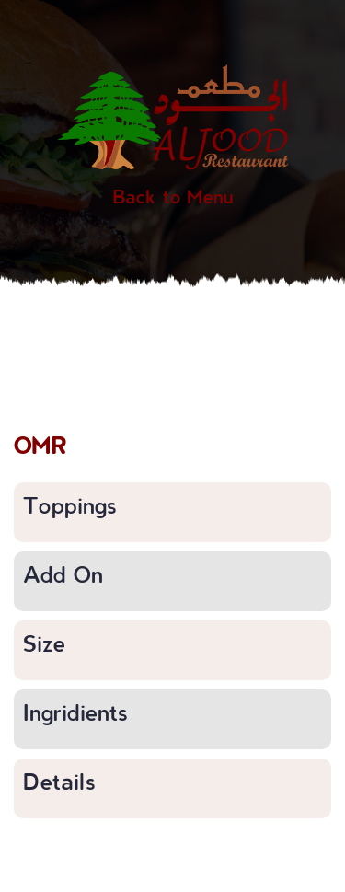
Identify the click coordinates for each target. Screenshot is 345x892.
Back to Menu (173, 196)
